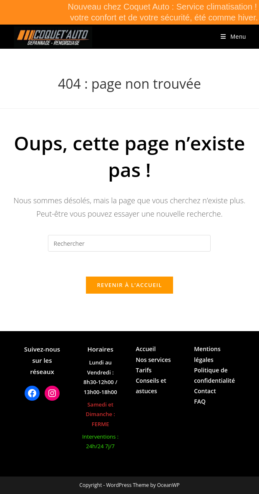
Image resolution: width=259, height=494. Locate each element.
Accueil (146, 349)
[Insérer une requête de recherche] (129, 243)
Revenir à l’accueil (129, 285)
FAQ (200, 401)
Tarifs (143, 370)
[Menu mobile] (233, 36)
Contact (205, 391)
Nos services (153, 360)
